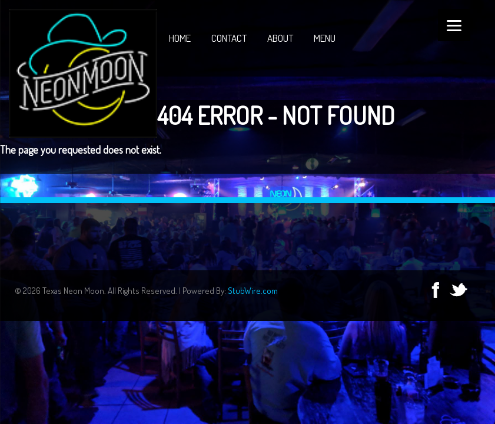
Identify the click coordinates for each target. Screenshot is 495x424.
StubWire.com (253, 290)
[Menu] (454, 25)
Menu (324, 38)
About (280, 38)
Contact (229, 38)
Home (180, 38)
